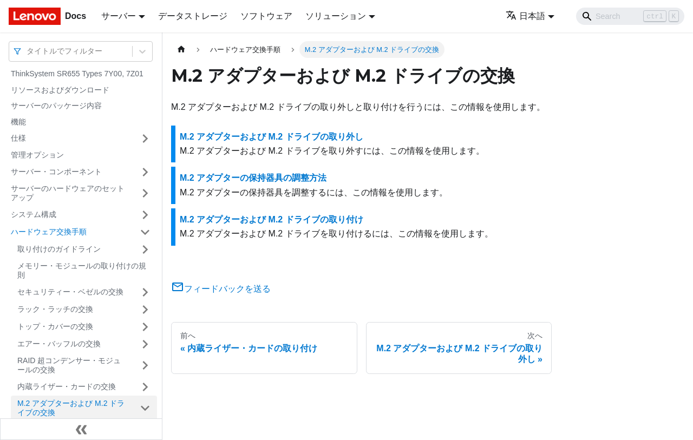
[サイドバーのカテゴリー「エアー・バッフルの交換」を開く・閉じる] (145, 344)
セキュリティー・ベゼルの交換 (70, 291)
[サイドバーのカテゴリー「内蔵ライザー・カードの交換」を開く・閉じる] (145, 387)
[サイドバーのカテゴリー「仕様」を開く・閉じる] (145, 138)
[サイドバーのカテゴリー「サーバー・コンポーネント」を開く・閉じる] (145, 172)
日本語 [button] (525, 16)
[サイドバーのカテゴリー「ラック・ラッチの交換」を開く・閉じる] (145, 309)
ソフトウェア (266, 16)
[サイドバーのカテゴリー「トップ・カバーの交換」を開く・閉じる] (145, 327)
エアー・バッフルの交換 (59, 343)
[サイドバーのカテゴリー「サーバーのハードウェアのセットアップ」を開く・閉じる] (145, 193)
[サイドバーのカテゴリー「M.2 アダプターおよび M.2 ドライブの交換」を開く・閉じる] (145, 408)
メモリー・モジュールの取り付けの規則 (81, 270)
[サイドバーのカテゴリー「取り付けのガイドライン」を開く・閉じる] (145, 249)
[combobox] (28, 51)
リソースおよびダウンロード (60, 90)
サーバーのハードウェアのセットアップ (68, 193)
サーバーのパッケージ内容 (56, 105)
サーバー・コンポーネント (56, 171)
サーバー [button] (118, 16)
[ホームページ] (181, 49)
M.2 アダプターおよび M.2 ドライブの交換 (71, 408)
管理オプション (37, 154)
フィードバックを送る (221, 288)
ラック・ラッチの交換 (55, 309)
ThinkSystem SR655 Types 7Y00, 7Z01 (77, 73)
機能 (18, 121)
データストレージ (192, 16)
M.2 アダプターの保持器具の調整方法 (253, 177)
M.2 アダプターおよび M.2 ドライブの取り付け (271, 219)
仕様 (18, 138)
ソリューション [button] (335, 16)
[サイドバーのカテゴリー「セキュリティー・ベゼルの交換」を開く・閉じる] (145, 292)
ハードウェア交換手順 (49, 231)
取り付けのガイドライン (59, 249)
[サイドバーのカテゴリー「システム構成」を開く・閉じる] (145, 215)
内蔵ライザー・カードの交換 (66, 386)
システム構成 (33, 214)
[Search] (630, 16)
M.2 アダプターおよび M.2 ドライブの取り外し (271, 136)
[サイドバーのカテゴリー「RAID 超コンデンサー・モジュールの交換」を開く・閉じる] (145, 365)
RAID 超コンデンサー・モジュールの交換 (69, 365)
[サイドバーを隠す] (81, 429)
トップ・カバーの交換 (55, 326)
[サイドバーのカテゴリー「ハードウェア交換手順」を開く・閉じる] (145, 232)
